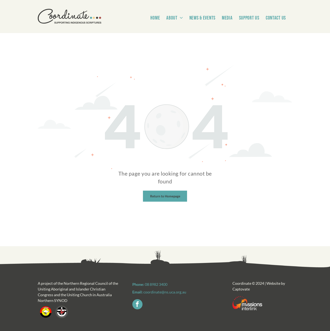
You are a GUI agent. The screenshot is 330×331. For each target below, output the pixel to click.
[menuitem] (155, 12)
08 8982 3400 (156, 284)
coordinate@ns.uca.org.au (164, 292)
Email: (137, 292)
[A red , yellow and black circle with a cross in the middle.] (46, 312)
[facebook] (137, 304)
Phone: (138, 284)
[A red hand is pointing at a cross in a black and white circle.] (62, 312)
